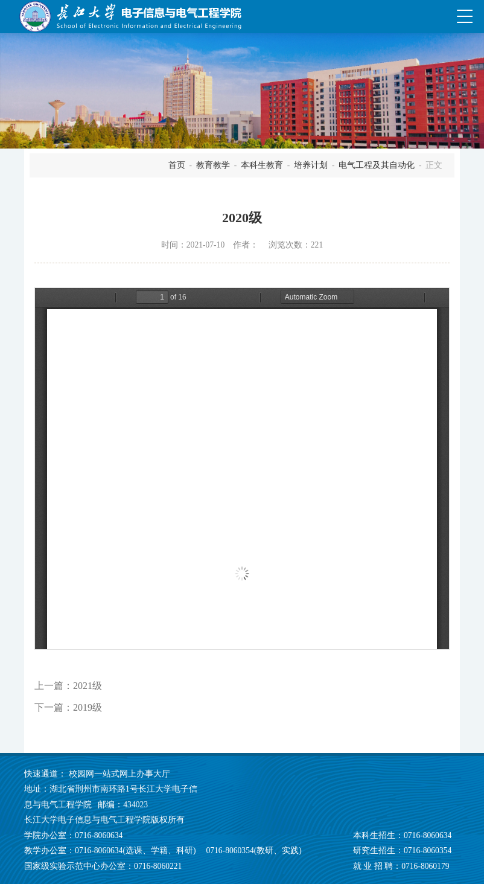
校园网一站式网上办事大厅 (119, 773)
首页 (176, 165)
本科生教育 (262, 165)
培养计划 (311, 165)
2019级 (87, 707)
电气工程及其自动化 (377, 165)
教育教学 (213, 165)
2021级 (87, 686)
